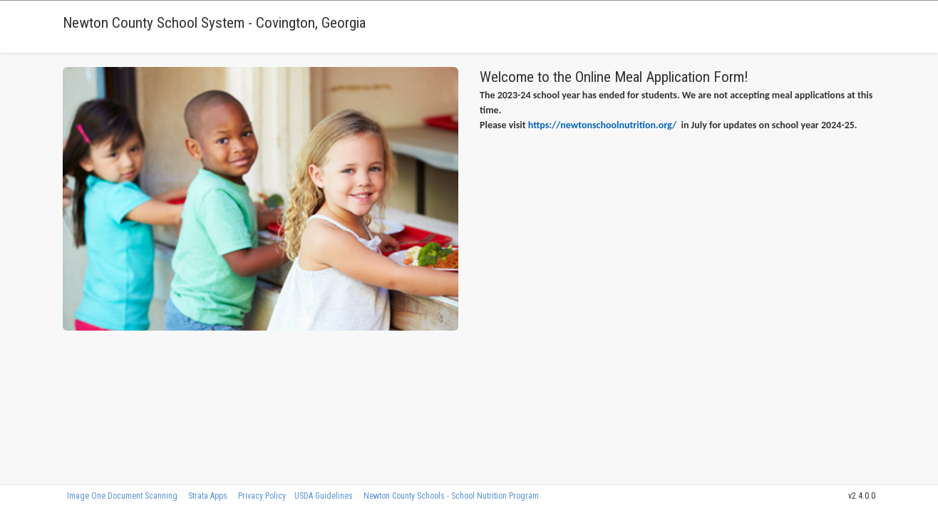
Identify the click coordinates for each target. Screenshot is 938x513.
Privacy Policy (262, 496)
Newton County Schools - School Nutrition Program (451, 496)
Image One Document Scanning (122, 496)
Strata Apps (207, 496)
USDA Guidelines (323, 496)
